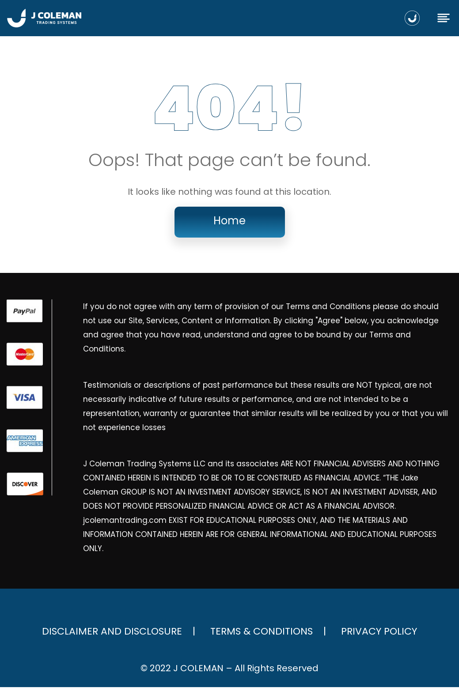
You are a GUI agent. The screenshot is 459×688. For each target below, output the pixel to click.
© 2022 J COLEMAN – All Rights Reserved (230, 669)
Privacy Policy (379, 632)
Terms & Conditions (261, 632)
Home (229, 221)
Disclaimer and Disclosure (112, 632)
